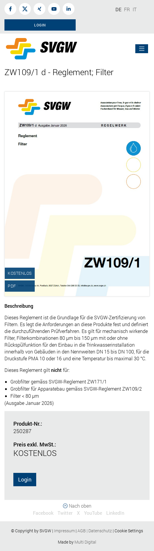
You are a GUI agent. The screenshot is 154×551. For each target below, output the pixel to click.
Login (24, 479)
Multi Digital (85, 542)
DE (118, 9)
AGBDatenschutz (94, 530)
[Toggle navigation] (141, 48)
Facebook (43, 513)
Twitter (65, 513)
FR (127, 9)
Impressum (64, 530)
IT (134, 9)
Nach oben (77, 506)
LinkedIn (115, 513)
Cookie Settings (129, 530)
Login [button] (40, 25)
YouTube (93, 513)
